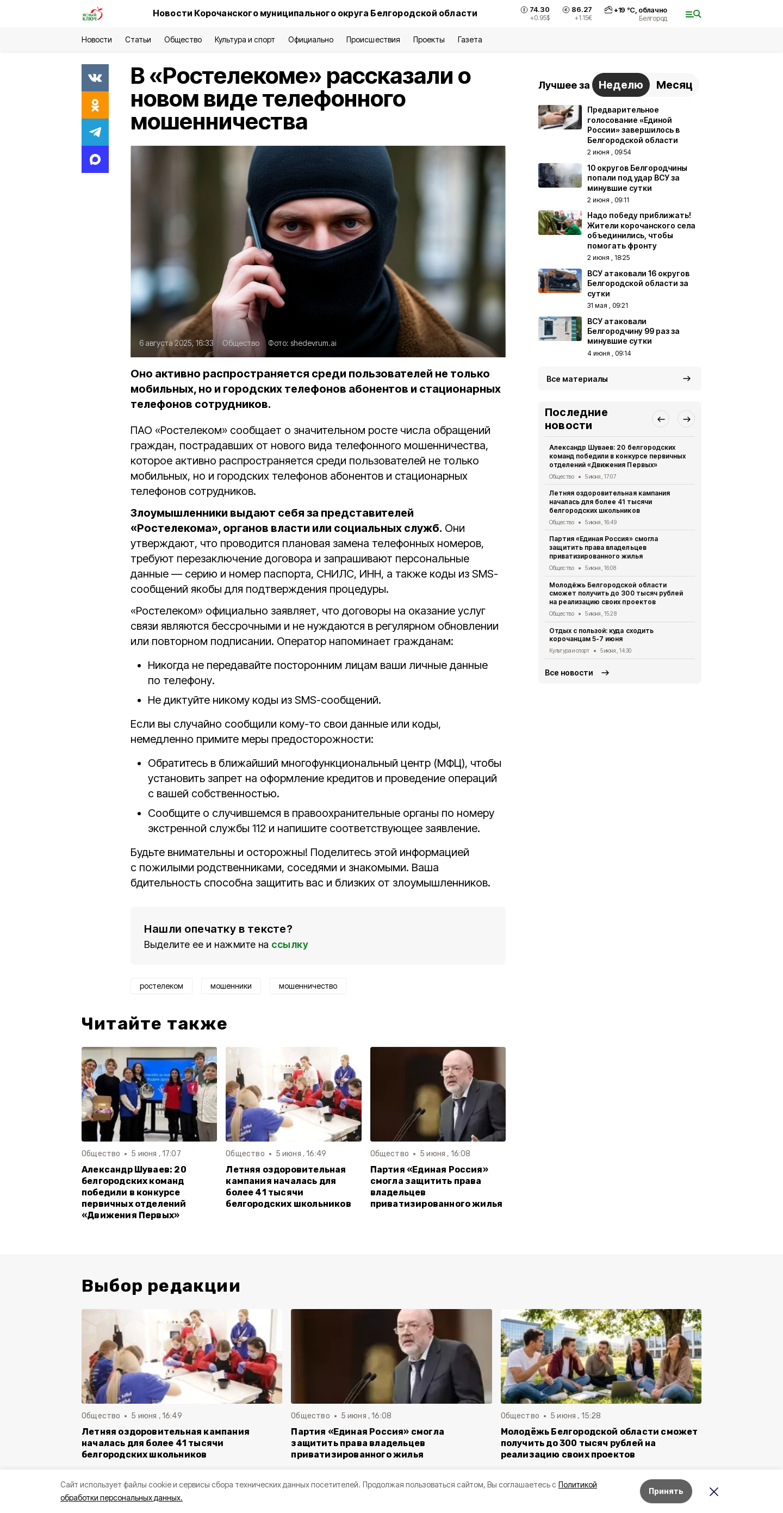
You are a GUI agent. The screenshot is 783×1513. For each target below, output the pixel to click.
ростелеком (161, 985)
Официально (310, 39)
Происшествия (373, 39)
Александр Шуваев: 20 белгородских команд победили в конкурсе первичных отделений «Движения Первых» (134, 1192)
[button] (660, 418)
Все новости (569, 672)
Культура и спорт (245, 39)
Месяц (674, 84)
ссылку (289, 944)
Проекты (429, 39)
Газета (470, 39)
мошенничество (308, 985)
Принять (666, 1491)
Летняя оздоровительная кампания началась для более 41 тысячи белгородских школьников (288, 1186)
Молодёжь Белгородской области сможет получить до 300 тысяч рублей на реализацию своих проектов (616, 593)
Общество (182, 39)
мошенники (231, 985)
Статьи (138, 39)
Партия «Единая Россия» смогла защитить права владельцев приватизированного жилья (436, 1186)
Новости (97, 39)
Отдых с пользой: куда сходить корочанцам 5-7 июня (601, 635)
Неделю (621, 84)
